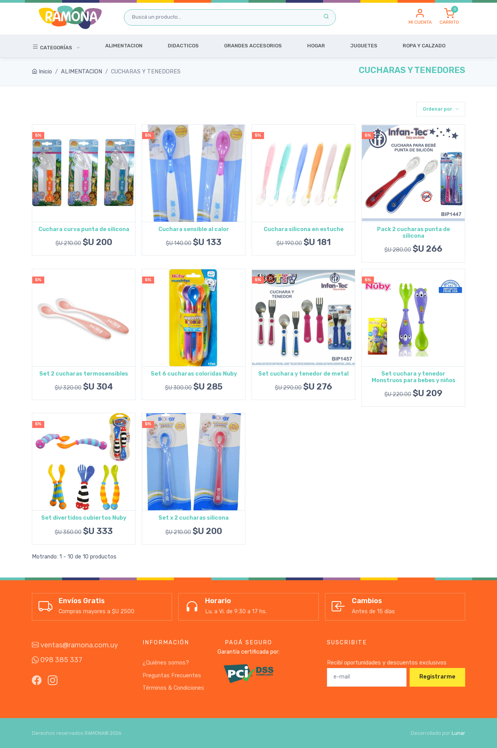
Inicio (42, 71)
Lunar (458, 733)
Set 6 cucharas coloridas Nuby (194, 374)
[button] (420, 17)
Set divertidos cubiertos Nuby (83, 518)
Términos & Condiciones (173, 688)
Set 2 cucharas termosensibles (83, 374)
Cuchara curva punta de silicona (83, 229)
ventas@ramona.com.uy (75, 645)
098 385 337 (57, 660)
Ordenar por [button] (438, 109)
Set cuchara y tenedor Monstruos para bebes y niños (413, 377)
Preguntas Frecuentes (171, 675)
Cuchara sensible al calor (193, 229)
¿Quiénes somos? (165, 662)
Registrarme (437, 676)
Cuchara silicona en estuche (304, 229)
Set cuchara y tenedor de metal (303, 374)
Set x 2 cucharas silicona (193, 518)
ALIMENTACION (81, 71)
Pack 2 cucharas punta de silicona (413, 232)
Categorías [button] (52, 47)
